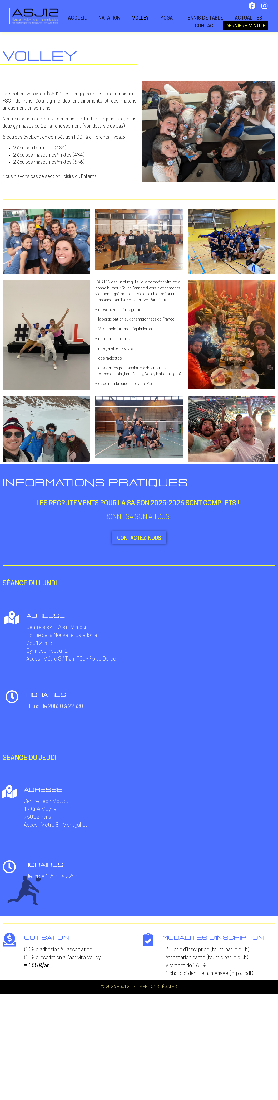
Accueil (77, 18)
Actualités (248, 18)
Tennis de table (204, 18)
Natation (109, 18)
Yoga (167, 18)
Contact (205, 26)
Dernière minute (246, 26)
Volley (140, 18)
